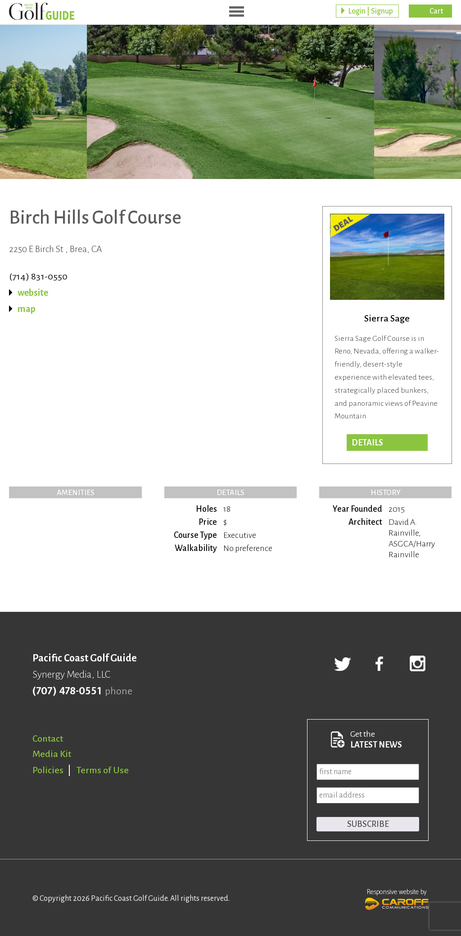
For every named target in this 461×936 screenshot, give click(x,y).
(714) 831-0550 (38, 276)
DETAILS (367, 442)
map (27, 309)
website (33, 293)
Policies (47, 770)
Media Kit (51, 754)
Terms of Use (103, 770)
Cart (436, 11)
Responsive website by (397, 898)
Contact (47, 738)
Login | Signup (370, 11)
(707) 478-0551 (66, 691)
